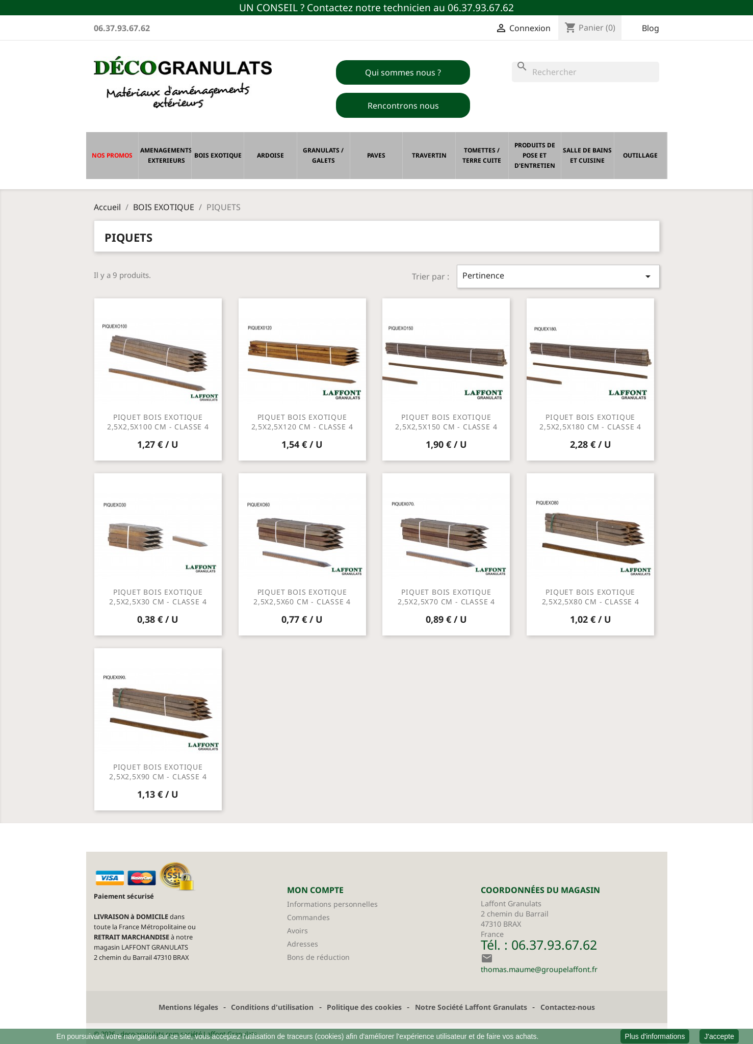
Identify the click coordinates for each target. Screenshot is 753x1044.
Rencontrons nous (403, 105)
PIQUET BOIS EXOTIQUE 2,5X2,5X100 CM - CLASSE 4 (158, 422)
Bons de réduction (318, 957)
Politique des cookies (364, 1007)
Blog (650, 28)
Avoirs (297, 930)
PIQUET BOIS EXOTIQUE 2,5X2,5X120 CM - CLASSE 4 (302, 422)
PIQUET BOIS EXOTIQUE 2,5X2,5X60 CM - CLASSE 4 (302, 597)
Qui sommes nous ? (403, 72)
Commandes (308, 917)
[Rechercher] (585, 72)
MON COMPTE (315, 890)
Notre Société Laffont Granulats (471, 1007)
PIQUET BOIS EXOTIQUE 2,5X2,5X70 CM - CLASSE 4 (446, 597)
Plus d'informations (655, 1036)
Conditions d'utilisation (272, 1007)
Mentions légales (188, 1007)
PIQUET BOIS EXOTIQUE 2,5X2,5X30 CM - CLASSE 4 (157, 597)
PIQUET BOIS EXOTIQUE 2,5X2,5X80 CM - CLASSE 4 (590, 597)
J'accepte (719, 1036)
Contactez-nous (567, 1007)
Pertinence (558, 276)
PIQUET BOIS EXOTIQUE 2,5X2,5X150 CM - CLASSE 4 (446, 422)
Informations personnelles (332, 904)
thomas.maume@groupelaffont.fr (539, 969)
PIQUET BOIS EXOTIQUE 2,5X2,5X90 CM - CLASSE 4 (157, 772)
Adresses (302, 944)
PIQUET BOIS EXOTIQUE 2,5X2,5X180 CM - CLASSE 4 (590, 422)
